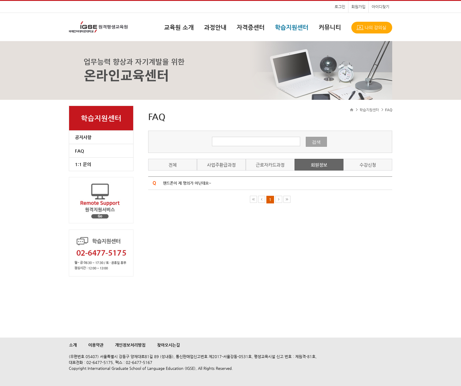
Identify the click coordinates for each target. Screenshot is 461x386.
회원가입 (358, 6)
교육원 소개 (179, 27)
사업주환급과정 (221, 164)
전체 (172, 164)
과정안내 (215, 27)
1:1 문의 (83, 164)
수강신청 (368, 164)
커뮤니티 (330, 27)
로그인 (340, 6)
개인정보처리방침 (130, 345)
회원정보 (319, 164)
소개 (73, 345)
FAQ (79, 150)
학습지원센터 (291, 27)
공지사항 (83, 137)
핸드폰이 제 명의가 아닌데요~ (187, 183)
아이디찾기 (380, 6)
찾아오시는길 (168, 345)
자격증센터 (251, 27)
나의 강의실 (375, 27)
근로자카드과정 (270, 164)
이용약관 (95, 345)
